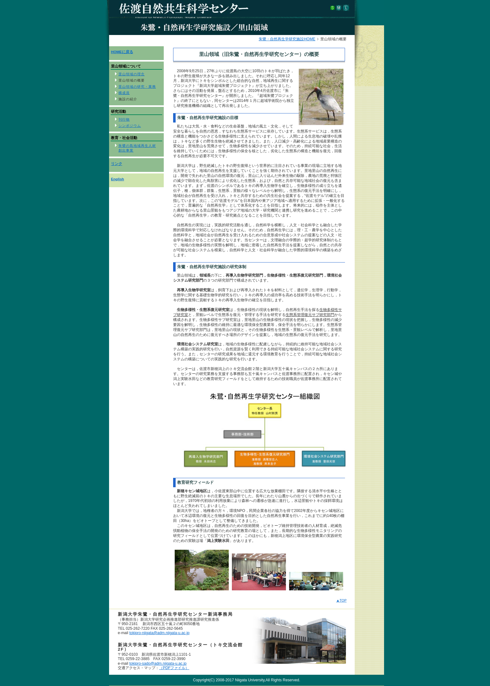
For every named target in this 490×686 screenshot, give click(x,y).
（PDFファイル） (174, 668)
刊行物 (124, 119)
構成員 (124, 93)
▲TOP (341, 600)
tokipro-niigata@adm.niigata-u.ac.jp (159, 633)
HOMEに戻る (122, 52)
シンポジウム (129, 126)
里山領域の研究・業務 (137, 86)
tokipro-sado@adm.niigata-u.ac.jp (158, 663)
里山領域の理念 (131, 74)
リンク (116, 164)
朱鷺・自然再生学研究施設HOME (287, 39)
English (117, 179)
